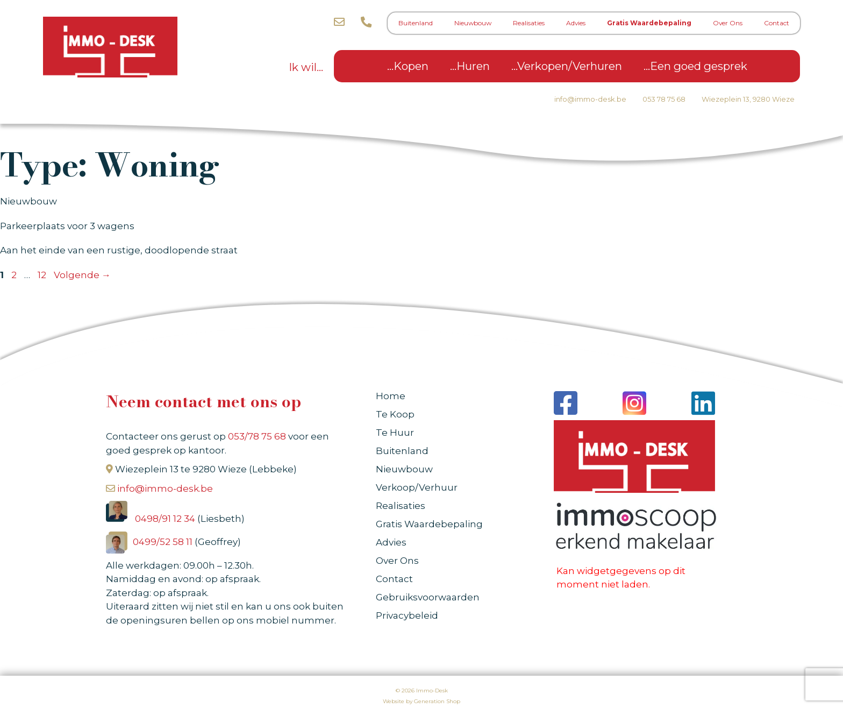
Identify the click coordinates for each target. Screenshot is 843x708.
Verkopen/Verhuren (569, 66)
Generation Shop (437, 701)
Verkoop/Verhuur (417, 487)
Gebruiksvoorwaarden (428, 597)
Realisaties (529, 23)
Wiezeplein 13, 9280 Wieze (748, 99)
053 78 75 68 (663, 99)
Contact (776, 23)
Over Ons (727, 23)
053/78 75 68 (257, 436)
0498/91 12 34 (166, 518)
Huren (473, 66)
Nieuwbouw (472, 23)
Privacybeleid (407, 615)
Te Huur (395, 432)
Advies (575, 23)
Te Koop (395, 414)
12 (43, 275)
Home (390, 396)
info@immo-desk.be (590, 99)
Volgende (82, 275)
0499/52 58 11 (164, 541)
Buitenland (415, 23)
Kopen (411, 66)
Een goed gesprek (698, 66)
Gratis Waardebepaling (649, 23)
